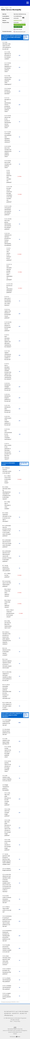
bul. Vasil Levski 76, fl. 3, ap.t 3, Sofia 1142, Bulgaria (16, 1011)
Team (11, 1021)
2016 (10, 7)
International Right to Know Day (15, 1029)
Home (2, 7)
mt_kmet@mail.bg (17, 16)
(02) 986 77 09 (23, 1013)
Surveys (6, 7)
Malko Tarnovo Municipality (11, 10)
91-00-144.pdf (18, 29)
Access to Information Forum (15, 1032)
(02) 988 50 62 (7, 1013)
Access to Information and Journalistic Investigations (15, 1030)
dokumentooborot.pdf (20, 31)
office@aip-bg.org (8, 1015)
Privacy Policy (17, 1021)
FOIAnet (15, 1033)
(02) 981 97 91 (15, 1013)
